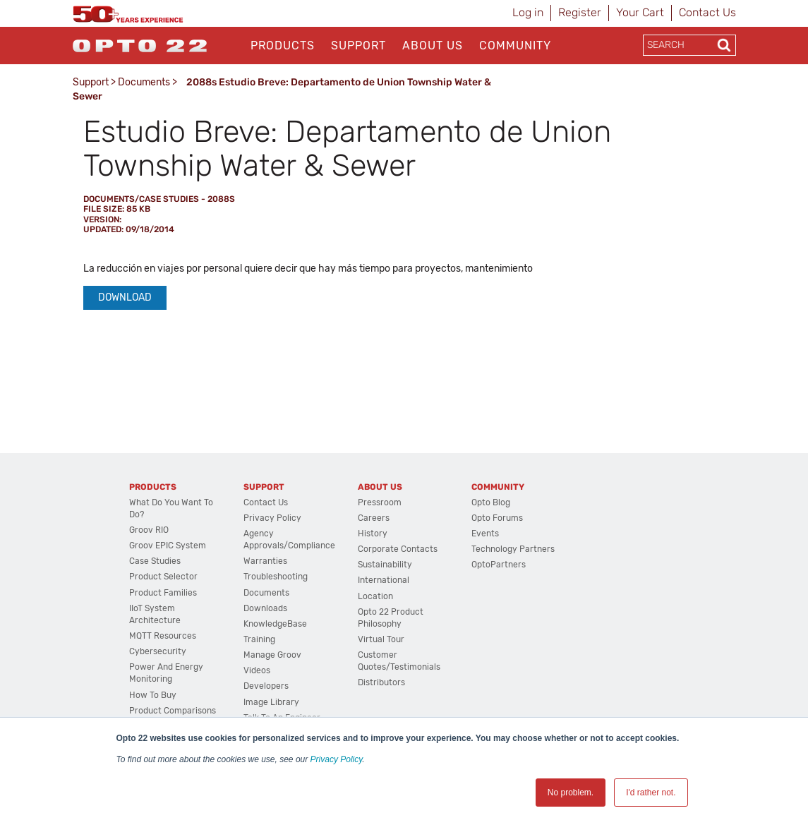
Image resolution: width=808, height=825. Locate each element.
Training (259, 639)
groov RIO (149, 530)
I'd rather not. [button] (650, 792)
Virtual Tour (381, 639)
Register (579, 12)
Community (515, 45)
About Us (432, 45)
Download (125, 297)
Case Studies (155, 561)
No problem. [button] (570, 792)
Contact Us (707, 12)
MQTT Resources (162, 636)
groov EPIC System (167, 545)
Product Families (163, 593)
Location (375, 596)
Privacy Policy (336, 759)
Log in (527, 12)
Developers (266, 686)
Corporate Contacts (398, 549)
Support (358, 45)
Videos (256, 670)
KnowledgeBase (275, 624)
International (383, 580)
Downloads (265, 608)
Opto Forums (497, 518)
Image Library (271, 702)
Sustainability (385, 565)
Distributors (381, 682)
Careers (374, 518)
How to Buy (152, 695)
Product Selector (163, 577)
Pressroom (380, 502)
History (372, 533)
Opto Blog (490, 502)
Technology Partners (513, 549)
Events (485, 533)
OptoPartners (498, 565)
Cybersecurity (157, 651)
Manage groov (272, 655)
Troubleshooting (275, 577)
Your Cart (640, 12)
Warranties (265, 561)
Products (283, 45)
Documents (144, 82)
